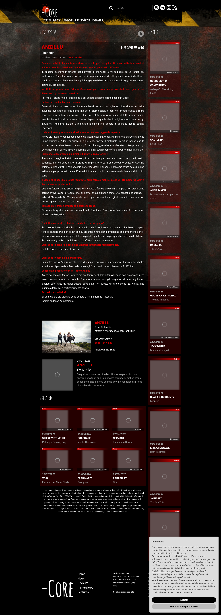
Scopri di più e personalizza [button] (184, 606)
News (57, 19)
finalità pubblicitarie (161, 571)
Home (47, 19)
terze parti (199, 556)
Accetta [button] (184, 600)
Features (97, 19)
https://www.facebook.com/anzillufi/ (115, 331)
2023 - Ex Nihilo (103, 342)
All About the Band (105, 349)
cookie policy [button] (180, 553)
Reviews (68, 19)
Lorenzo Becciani (74, 57)
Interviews (83, 19)
